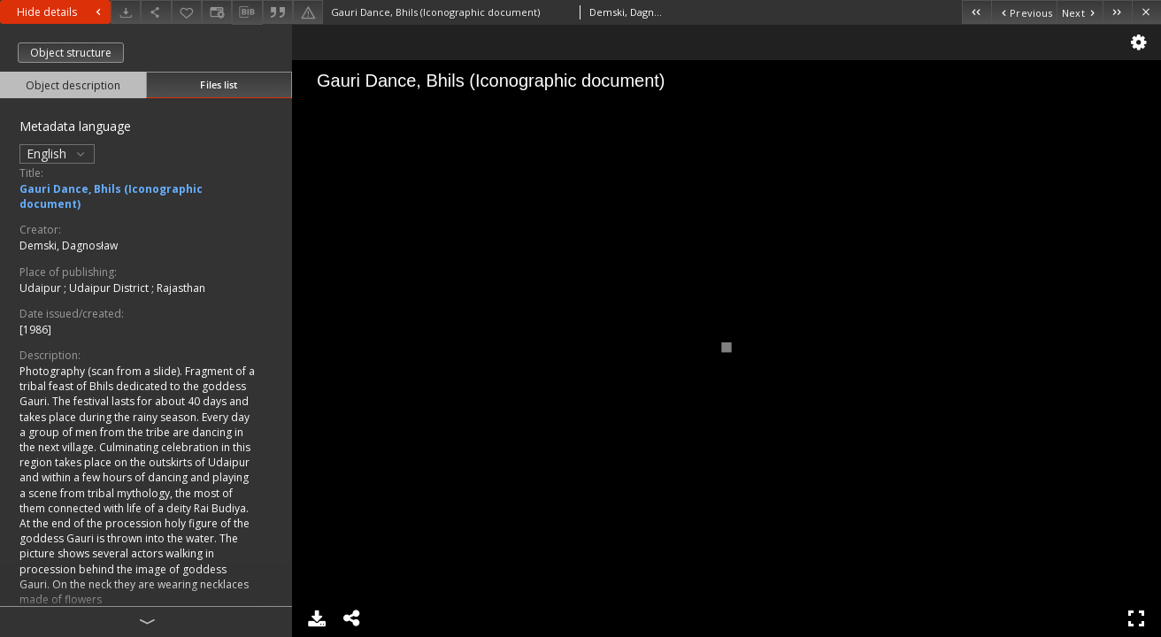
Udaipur (41, 287)
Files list (218, 84)
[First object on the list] (976, 12)
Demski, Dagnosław (68, 245)
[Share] (156, 12)
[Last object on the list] (1117, 12)
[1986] (35, 329)
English (57, 153)
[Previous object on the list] (1024, 12)
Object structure (70, 52)
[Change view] (217, 12)
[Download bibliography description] (247, 12)
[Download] (126, 12)
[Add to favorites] (187, 12)
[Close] (1146, 12)
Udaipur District (110, 287)
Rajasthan (181, 287)
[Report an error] (308, 12)
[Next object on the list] (1080, 12)
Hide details (61, 11)
